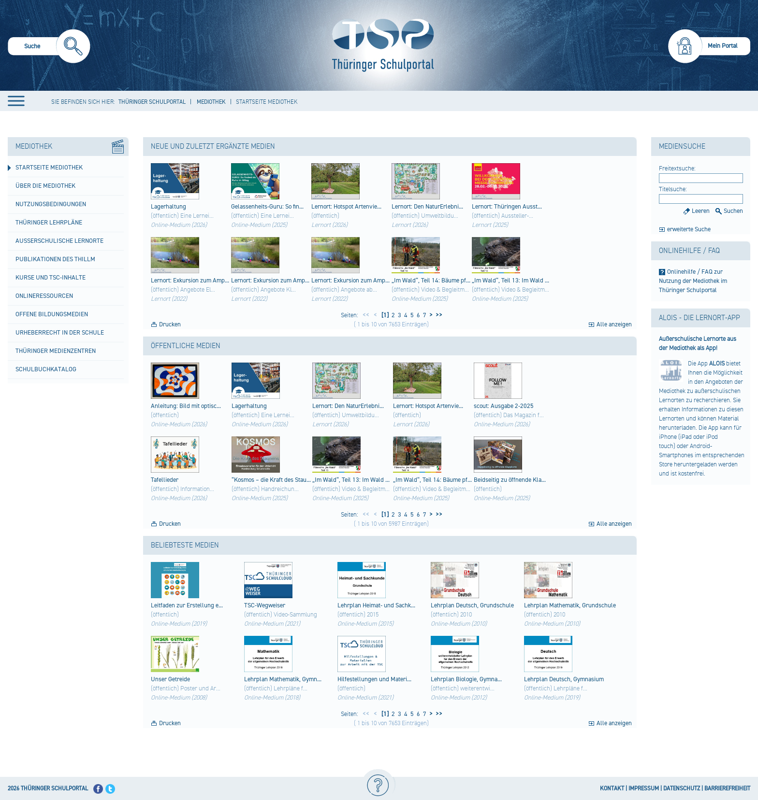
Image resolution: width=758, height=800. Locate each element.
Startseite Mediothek (49, 167)
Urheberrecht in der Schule (59, 333)
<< (366, 315)
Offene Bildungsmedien (51, 314)
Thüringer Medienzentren (55, 351)
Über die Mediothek (45, 186)
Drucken (170, 324)
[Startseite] (381, 45)
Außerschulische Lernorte (59, 241)
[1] (384, 315)
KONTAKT (612, 788)
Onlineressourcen (44, 296)
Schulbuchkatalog (45, 369)
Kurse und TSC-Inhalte (50, 277)
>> (437, 315)
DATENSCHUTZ (681, 788)
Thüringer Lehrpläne (48, 222)
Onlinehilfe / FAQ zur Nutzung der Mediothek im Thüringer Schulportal (693, 281)
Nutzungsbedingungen (50, 204)
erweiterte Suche (689, 229)
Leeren (701, 211)
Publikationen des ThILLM (55, 259)
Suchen (733, 211)
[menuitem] (49, 47)
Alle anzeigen (614, 324)
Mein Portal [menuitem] (723, 46)
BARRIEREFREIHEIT (727, 788)
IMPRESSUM (643, 788)
